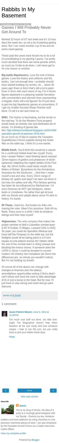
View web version (29, 396)
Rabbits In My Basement (18, 12)
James (22, 405)
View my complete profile (13, 433)
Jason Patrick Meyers (20, 312)
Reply (12, 336)
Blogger (35, 440)
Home (29, 390)
